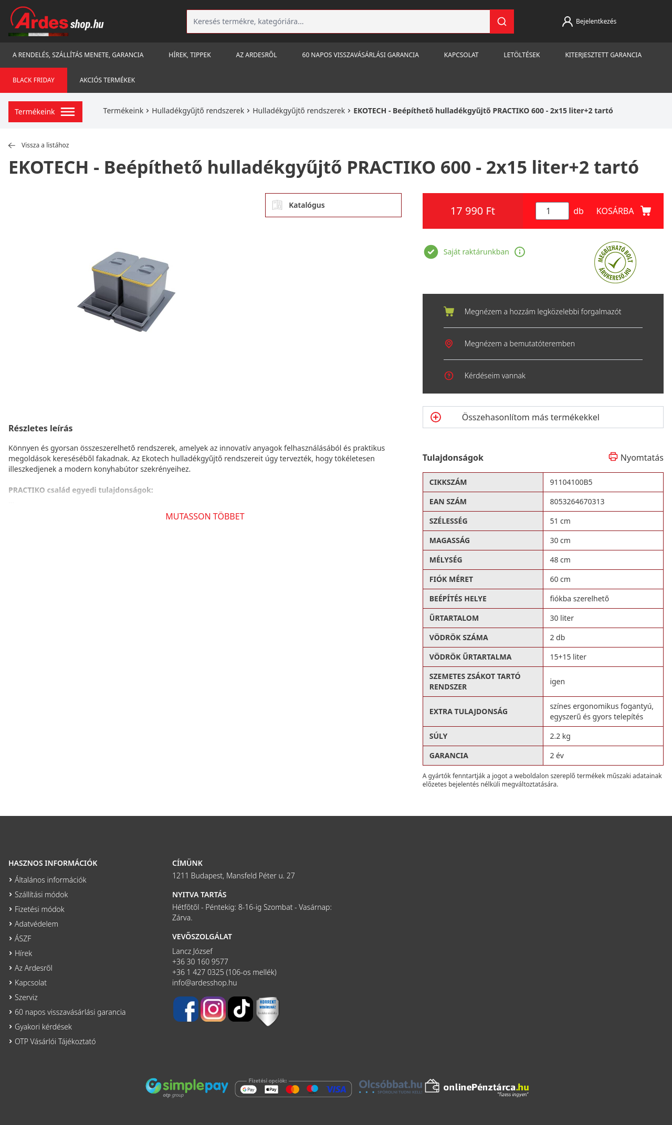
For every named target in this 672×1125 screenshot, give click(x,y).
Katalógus (298, 205)
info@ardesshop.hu (204, 983)
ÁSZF (23, 938)
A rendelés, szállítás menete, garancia (78, 54)
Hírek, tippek (190, 54)
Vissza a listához (38, 145)
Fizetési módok (40, 909)
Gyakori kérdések (43, 1027)
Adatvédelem (36, 924)
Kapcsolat (461, 54)
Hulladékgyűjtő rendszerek (198, 110)
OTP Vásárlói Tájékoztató (55, 1041)
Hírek (23, 953)
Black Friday (34, 80)
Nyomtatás (636, 457)
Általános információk (50, 880)
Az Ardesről (256, 54)
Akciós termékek (107, 80)
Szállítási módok (41, 894)
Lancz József (192, 951)
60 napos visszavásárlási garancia (360, 54)
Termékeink (123, 110)
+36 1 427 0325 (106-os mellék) (224, 972)
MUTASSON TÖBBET (204, 516)
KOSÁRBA (623, 211)
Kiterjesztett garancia (603, 54)
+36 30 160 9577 (200, 962)
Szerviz (26, 997)
